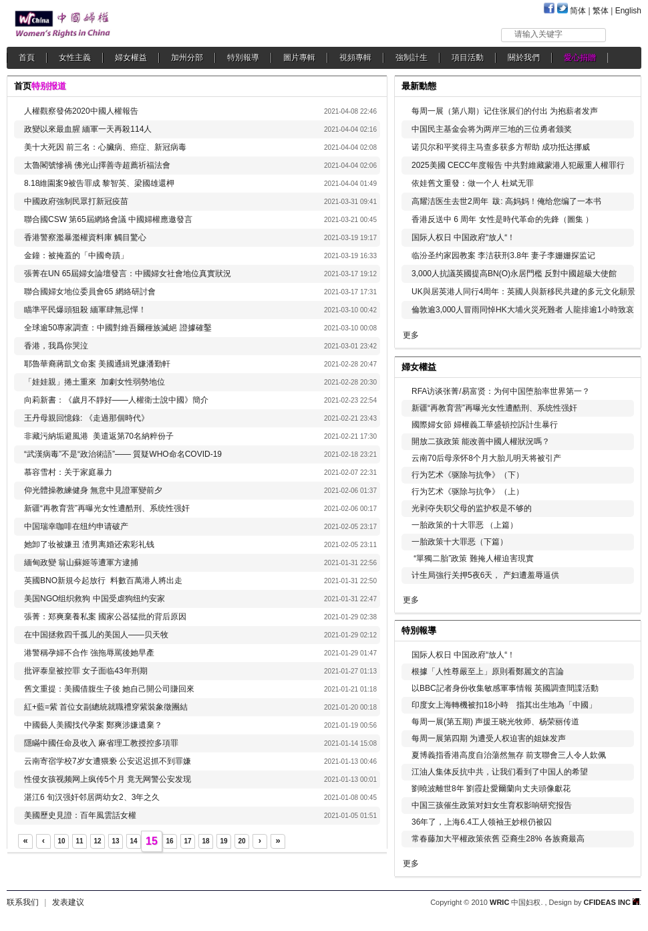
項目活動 (468, 57)
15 (152, 841)
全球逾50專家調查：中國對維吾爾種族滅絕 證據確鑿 (118, 327)
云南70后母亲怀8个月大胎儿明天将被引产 (486, 458)
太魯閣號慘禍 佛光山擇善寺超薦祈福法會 (97, 165)
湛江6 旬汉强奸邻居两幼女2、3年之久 (92, 797)
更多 (411, 335)
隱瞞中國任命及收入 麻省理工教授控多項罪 (101, 743)
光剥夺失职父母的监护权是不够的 (472, 508)
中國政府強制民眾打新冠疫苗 (76, 201)
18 (205, 841)
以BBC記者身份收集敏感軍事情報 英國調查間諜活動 (505, 688)
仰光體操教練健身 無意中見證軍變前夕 (93, 490)
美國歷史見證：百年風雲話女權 (80, 815)
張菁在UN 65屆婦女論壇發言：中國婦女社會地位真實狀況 (127, 273)
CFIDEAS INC (611, 902)
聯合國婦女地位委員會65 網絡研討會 (90, 291)
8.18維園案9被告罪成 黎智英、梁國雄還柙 (99, 183)
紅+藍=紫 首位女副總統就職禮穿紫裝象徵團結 (106, 707)
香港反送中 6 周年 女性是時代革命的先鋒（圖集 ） (502, 219)
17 (187, 841)
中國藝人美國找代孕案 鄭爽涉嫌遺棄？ (93, 725)
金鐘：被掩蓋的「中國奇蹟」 (77, 255)
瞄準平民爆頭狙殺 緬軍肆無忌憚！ (85, 309)
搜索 (624, 34)
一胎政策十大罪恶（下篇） (460, 541)
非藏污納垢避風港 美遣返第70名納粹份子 (99, 436)
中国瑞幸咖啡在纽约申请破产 (76, 526)
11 (79, 841)
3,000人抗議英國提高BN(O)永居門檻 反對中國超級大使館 (514, 273)
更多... (621, 365)
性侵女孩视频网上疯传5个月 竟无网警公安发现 (107, 779)
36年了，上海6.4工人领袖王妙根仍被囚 (482, 822)
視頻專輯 (355, 57)
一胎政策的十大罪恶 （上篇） (465, 525)
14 (133, 841)
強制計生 (411, 57)
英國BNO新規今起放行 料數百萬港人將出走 (103, 580)
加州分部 (187, 57)
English (628, 10)
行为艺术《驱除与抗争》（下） (468, 475)
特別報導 (243, 57)
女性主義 (75, 57)
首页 (22, 86)
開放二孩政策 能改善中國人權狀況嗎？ (481, 441)
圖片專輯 (299, 57)
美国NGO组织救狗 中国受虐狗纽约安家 (94, 598)
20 (241, 841)
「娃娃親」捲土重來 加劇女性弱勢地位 (94, 382)
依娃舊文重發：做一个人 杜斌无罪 (473, 183)
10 (61, 841)
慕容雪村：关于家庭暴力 (68, 472)
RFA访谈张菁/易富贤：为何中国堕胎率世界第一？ (501, 391)
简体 (578, 10)
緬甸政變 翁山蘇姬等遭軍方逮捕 (81, 562)
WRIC (499, 902)
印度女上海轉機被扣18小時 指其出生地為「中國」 (504, 705)
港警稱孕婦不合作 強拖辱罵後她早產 (89, 652)
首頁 (27, 57)
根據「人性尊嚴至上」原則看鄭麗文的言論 (488, 671)
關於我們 (524, 57)
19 (223, 841)
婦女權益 (131, 57)
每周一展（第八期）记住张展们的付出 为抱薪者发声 (505, 111)
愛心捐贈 (580, 57)
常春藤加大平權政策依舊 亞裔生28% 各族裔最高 (498, 838)
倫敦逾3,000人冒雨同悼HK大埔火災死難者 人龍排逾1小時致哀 (523, 309)
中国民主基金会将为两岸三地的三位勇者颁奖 (492, 129)
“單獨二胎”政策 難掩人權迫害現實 (473, 558)
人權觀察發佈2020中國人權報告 (81, 111)
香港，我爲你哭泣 (56, 345)
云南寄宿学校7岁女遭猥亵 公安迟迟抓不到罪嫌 (107, 761)
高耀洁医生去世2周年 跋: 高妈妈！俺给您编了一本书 (506, 201)
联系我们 (23, 902)
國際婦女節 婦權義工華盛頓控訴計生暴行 (485, 424)
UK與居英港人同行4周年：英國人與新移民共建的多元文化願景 (523, 291)
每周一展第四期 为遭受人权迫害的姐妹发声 (489, 738)
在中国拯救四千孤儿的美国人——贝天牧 (96, 634)
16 (169, 841)
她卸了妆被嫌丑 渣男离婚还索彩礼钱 (89, 544)
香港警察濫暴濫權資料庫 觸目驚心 (85, 237)
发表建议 (68, 902)
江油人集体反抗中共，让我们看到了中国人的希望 (500, 772)
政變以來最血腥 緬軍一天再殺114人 (88, 129)
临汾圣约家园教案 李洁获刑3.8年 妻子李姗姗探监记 (503, 255)
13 (115, 841)
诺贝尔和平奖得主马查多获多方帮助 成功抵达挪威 (501, 147)
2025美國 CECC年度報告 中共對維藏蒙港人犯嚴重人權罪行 (518, 165)
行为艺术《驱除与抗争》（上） (468, 491)
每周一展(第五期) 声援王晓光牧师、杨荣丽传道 (495, 721)
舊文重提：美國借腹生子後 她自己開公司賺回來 (109, 689)
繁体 (601, 10)
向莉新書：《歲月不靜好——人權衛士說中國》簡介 (116, 400)
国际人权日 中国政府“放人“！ (463, 237)
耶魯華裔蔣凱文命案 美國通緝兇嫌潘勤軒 (97, 364)
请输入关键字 (538, 34)
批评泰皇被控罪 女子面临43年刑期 (86, 671)
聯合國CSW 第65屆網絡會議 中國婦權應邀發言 (108, 219)
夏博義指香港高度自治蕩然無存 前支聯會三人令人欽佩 (509, 755)
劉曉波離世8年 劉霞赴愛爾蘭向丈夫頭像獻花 (491, 788)
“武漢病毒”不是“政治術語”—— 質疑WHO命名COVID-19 (123, 454)
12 (97, 841)
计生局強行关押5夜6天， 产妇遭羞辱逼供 (485, 575)
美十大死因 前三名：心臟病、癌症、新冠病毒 (105, 147)
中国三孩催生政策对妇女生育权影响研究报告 (492, 805)
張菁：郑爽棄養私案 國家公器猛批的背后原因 (105, 616)
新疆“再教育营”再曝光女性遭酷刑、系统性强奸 (107, 508)
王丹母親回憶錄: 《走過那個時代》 (86, 418)
